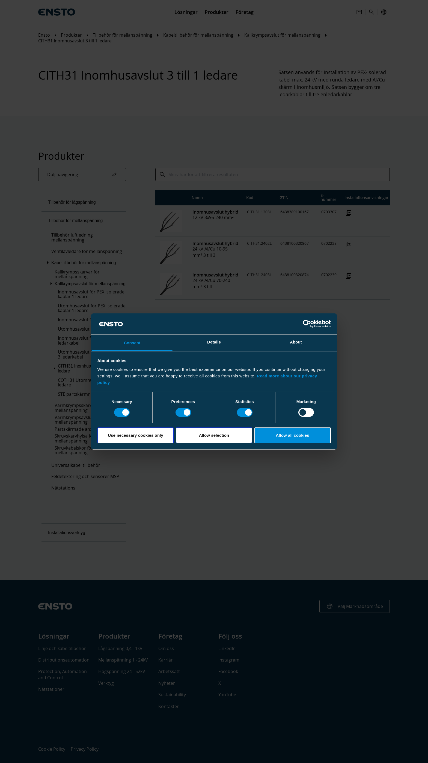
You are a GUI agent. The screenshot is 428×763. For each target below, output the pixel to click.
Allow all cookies (292, 435)
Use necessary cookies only (135, 435)
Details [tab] (214, 342)
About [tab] (296, 342)
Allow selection (214, 435)
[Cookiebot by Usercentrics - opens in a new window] (307, 324)
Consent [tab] (132, 342)
